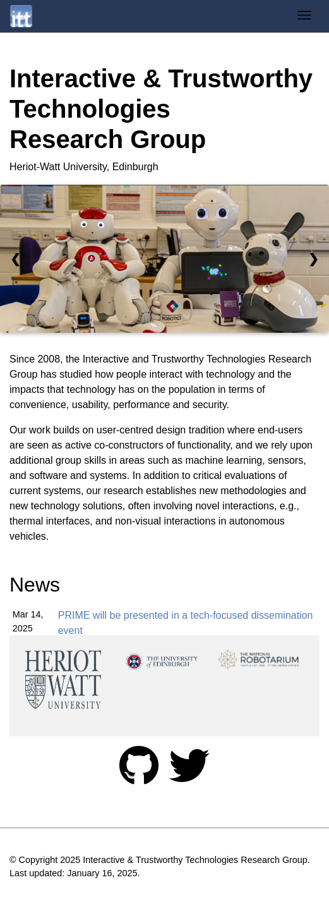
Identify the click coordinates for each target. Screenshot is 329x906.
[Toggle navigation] (304, 16)
